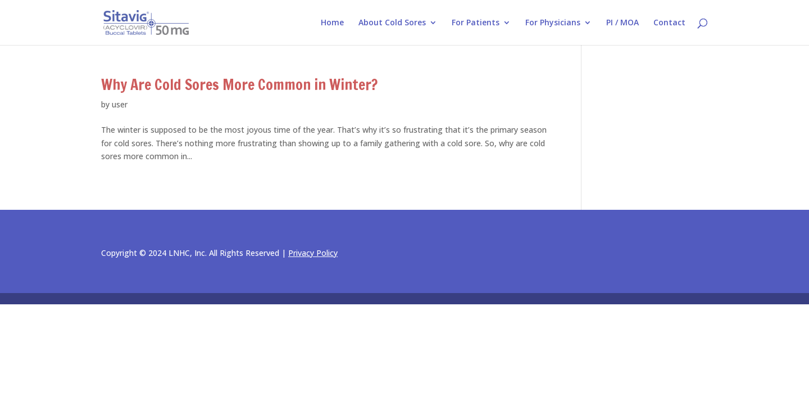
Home (332, 23)
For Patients (475, 23)
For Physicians (552, 23)
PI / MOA (622, 23)
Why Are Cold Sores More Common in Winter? (239, 84)
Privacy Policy (313, 253)
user (120, 104)
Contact (669, 23)
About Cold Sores (392, 23)
